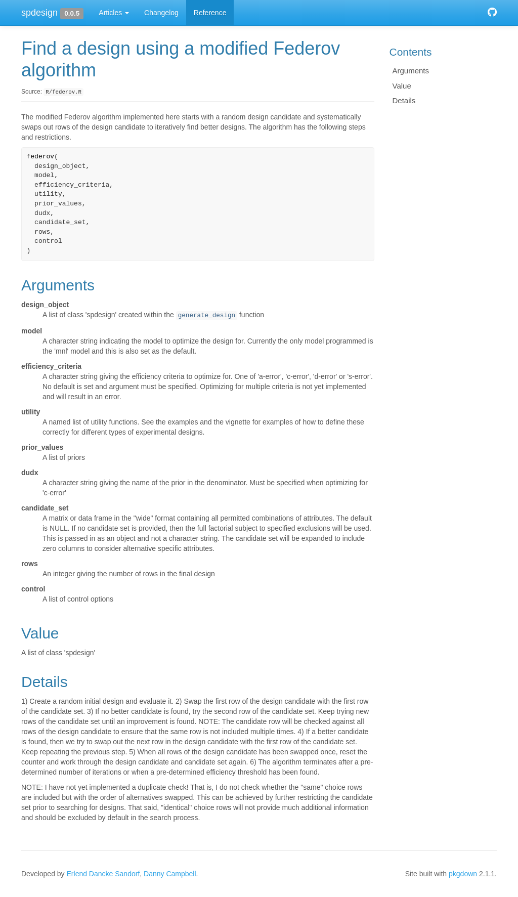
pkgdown (463, 874)
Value (402, 85)
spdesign (39, 13)
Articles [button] (114, 13)
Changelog (161, 13)
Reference (210, 13)
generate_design (206, 315)
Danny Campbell (170, 874)
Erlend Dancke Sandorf (103, 874)
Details (404, 100)
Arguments (411, 70)
